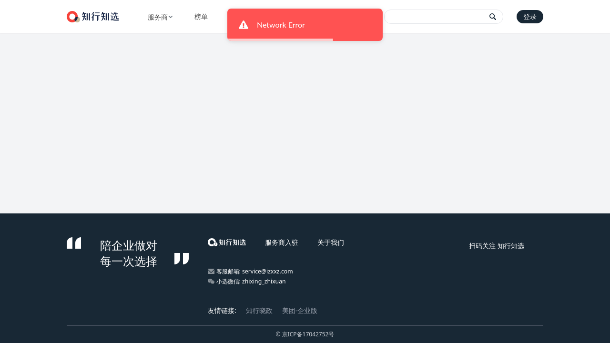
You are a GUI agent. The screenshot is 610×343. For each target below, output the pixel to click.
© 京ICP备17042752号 (305, 334)
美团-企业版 (300, 310)
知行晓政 (259, 310)
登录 (530, 16)
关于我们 (330, 242)
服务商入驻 (281, 242)
